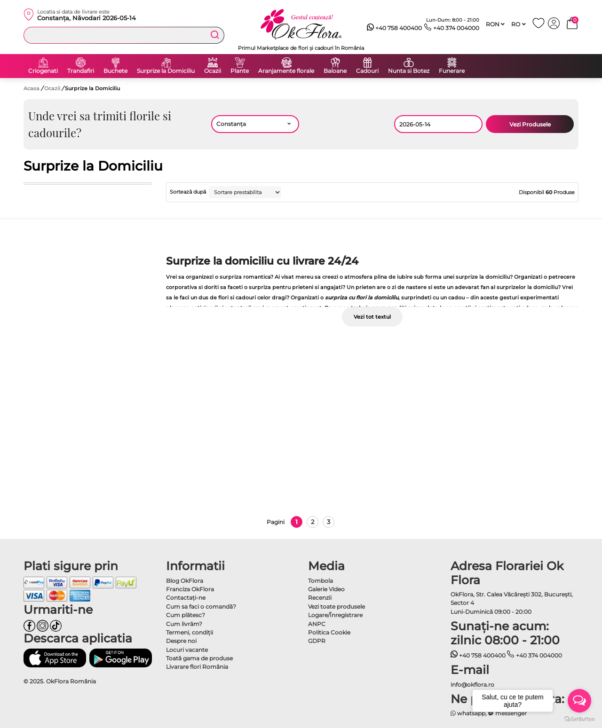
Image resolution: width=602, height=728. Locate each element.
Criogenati (43, 71)
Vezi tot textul (372, 316)
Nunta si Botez (408, 71)
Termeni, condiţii (189, 632)
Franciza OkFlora (190, 589)
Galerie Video (326, 589)
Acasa (32, 88)
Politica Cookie (329, 632)
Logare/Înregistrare (335, 614)
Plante (239, 71)
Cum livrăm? (184, 623)
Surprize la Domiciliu (166, 71)
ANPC (316, 623)
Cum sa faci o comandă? (201, 606)
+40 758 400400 (394, 28)
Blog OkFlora (184, 580)
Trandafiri (80, 71)
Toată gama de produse (199, 658)
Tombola (320, 580)
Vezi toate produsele (336, 606)
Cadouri (367, 71)
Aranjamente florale (286, 71)
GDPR (316, 640)
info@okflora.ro (472, 684)
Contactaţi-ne (186, 597)
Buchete (115, 71)
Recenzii (320, 597)
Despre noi (181, 640)
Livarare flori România (197, 666)
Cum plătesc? (185, 614)
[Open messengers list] (579, 700)
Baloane (335, 71)
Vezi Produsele (530, 124)
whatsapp (468, 713)
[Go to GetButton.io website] (579, 718)
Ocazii (212, 71)
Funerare (452, 71)
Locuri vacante (187, 649)
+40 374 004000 (451, 28)
